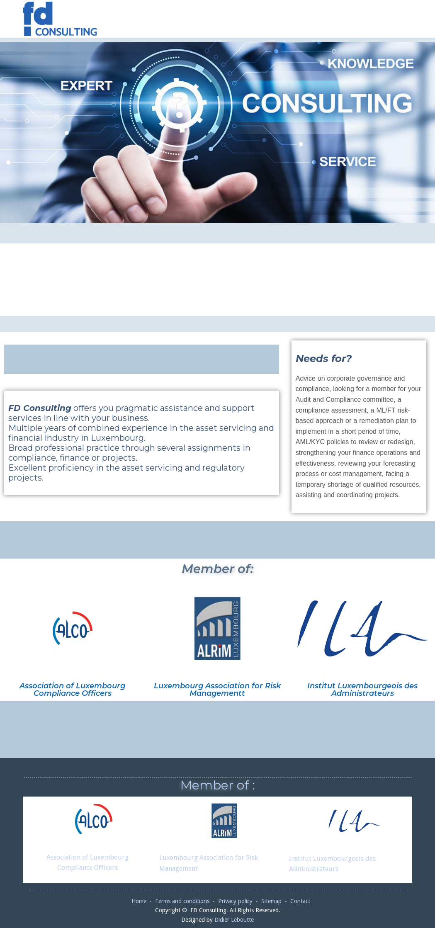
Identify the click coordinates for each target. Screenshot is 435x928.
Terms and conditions (182, 901)
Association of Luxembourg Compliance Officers (72, 689)
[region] (217, 132)
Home (138, 901)
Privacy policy (235, 901)
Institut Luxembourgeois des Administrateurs (362, 689)
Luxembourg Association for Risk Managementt (217, 689)
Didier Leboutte (234, 919)
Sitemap (271, 901)
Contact (300, 901)
